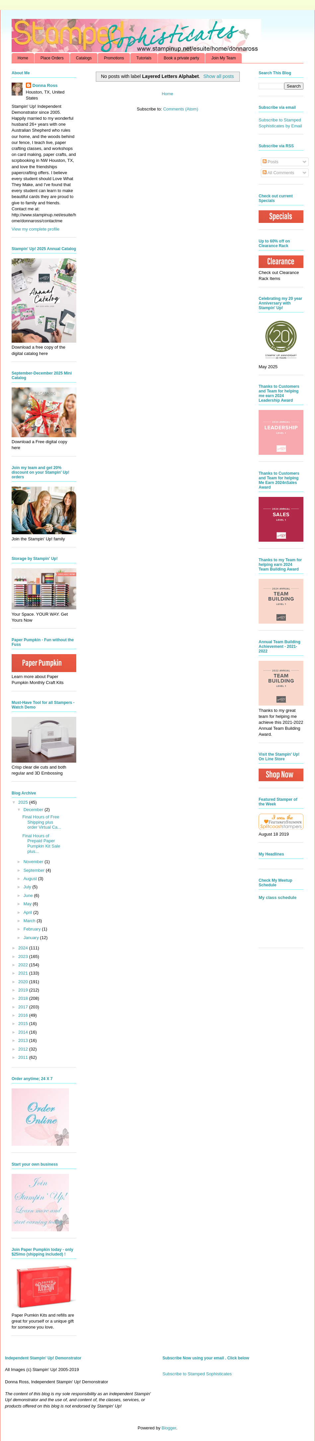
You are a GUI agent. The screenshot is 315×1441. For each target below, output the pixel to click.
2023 (23, 956)
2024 (23, 947)
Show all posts (218, 76)
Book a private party (181, 58)
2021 (23, 973)
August (31, 878)
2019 (23, 990)
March (30, 920)
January (32, 937)
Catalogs (84, 58)
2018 (23, 998)
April (28, 912)
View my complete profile (35, 229)
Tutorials (144, 58)
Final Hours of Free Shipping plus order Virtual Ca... (41, 822)
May (28, 903)
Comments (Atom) (180, 108)
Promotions (114, 58)
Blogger (168, 1427)
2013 (23, 1040)
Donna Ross (45, 85)
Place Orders (52, 58)
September (35, 870)
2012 (23, 1049)
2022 (23, 964)
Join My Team (223, 58)
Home (23, 58)
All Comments (278, 172)
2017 (23, 1006)
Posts (271, 161)
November (34, 861)
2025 (23, 802)
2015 (23, 1023)
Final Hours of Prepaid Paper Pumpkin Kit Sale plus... (41, 843)
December (34, 809)
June (29, 895)
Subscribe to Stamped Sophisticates (197, 1373)
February (33, 928)
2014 (23, 1032)
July (28, 886)
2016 (23, 1015)
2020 (23, 981)
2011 (23, 1057)
